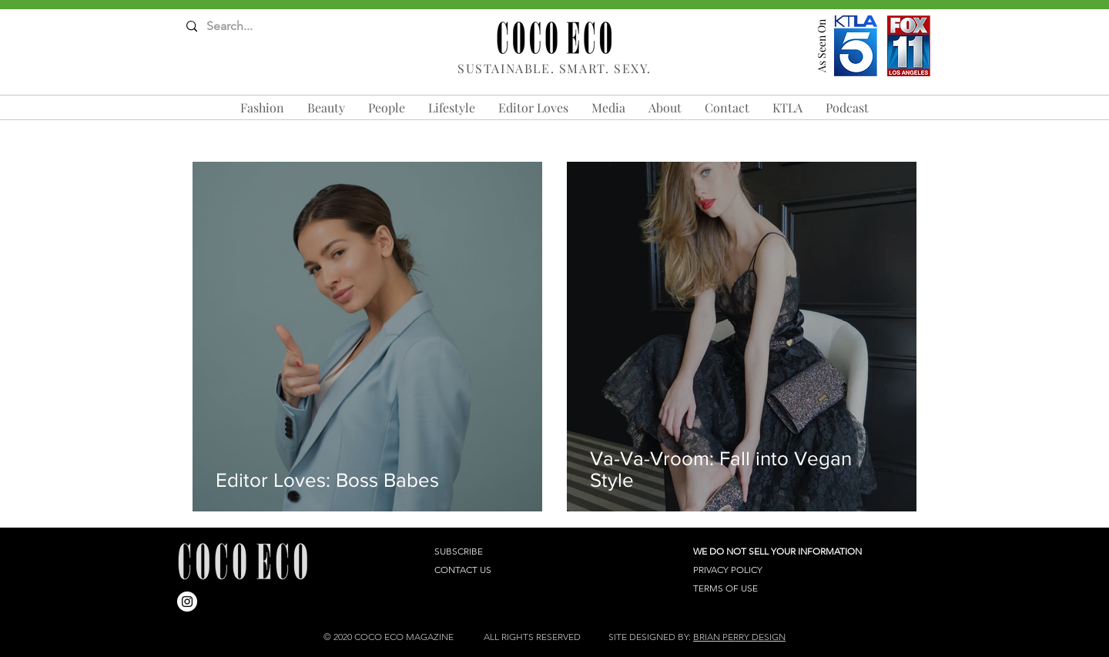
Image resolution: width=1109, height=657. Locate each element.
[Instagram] (187, 602)
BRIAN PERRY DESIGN (739, 636)
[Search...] (246, 27)
